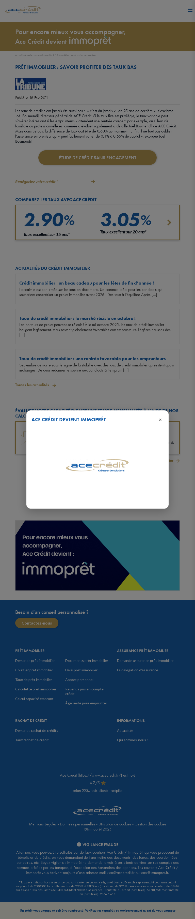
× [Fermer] (160, 419)
